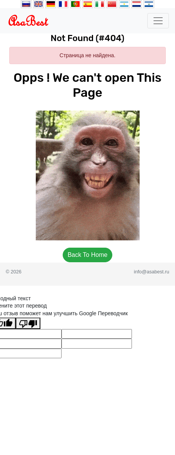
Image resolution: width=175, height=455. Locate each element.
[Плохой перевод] (28, 323)
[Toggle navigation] (158, 20)
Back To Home (88, 254)
